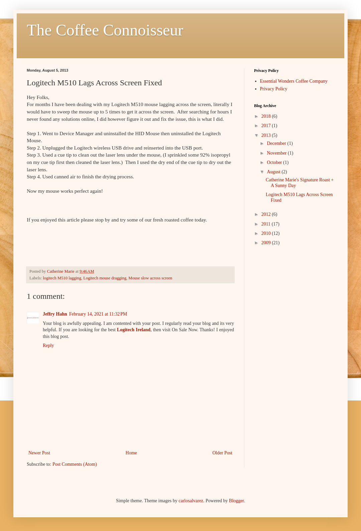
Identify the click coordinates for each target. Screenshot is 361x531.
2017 (266, 125)
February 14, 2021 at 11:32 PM (98, 314)
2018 (266, 116)
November (277, 153)
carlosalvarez (190, 500)
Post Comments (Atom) (74, 464)
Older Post (223, 452)
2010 (266, 233)
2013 (266, 135)
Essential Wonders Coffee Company (294, 81)
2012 (266, 214)
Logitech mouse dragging (104, 278)
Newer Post (39, 452)
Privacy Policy (273, 88)
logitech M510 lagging (62, 278)
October (275, 162)
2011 (266, 224)
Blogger (236, 500)
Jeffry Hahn (55, 314)
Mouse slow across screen (150, 278)
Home (131, 452)
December (277, 143)
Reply (48, 345)
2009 (266, 242)
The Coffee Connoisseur (105, 30)
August (274, 171)
